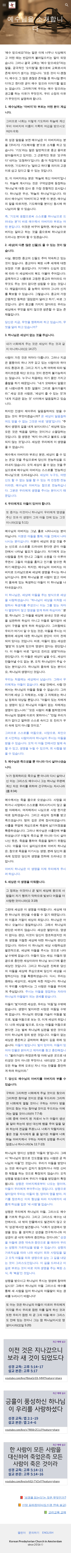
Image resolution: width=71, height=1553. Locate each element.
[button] (4, 5)
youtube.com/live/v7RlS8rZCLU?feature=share (32, 1429)
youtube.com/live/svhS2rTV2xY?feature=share (32, 1481)
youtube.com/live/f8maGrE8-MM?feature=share (33, 1378)
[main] (36, 22)
